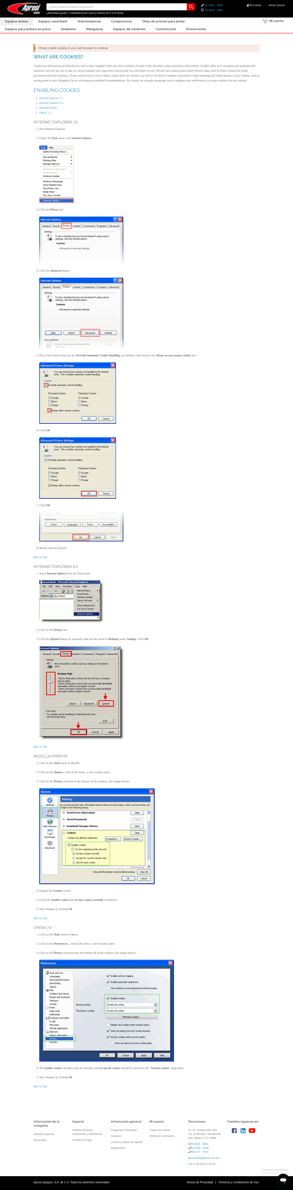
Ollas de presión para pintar (163, 21)
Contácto (116, 1135)
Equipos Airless (16, 21)
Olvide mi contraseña (162, 1135)
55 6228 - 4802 (214, 10)
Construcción (166, 29)
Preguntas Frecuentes (124, 1130)
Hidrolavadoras (89, 21)
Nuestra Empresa (44, 1134)
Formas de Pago (82, 1140)
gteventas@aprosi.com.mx (204, 1157)
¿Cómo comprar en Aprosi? (127, 1142)
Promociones (196, 29)
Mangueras (94, 29)
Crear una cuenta (160, 1130)
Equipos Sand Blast (52, 21)
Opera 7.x (45, 112)
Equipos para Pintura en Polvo (28, 29)
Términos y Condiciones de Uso (238, 1182)
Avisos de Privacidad (200, 1182)
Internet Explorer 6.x (51, 102)
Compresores (121, 21)
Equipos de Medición (129, 29)
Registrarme (118, 1147)
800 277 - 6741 (200, 1151)
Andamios (68, 29)
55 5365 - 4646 (213, 5)
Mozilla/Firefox (48, 107)
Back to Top (40, 557)
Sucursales (40, 1140)
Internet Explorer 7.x (51, 98)
